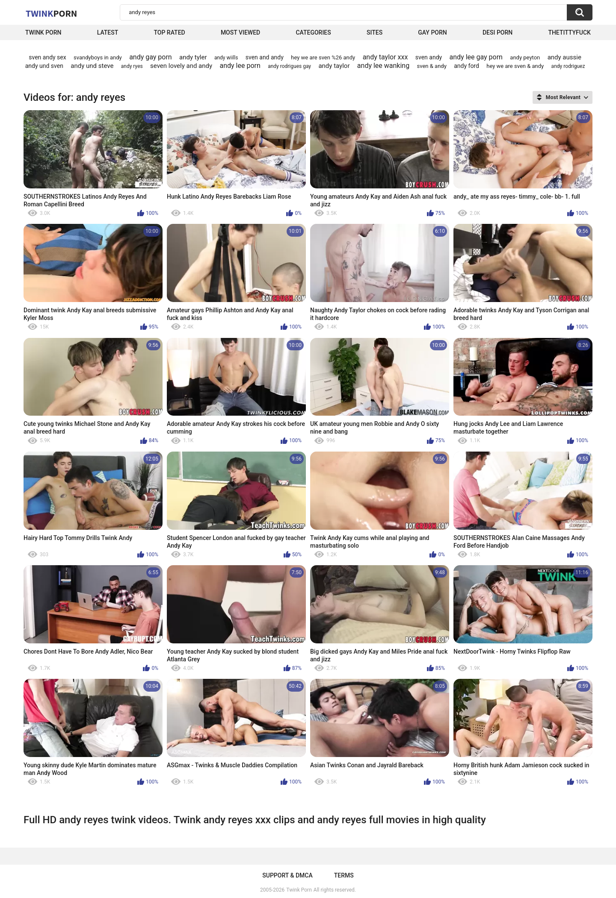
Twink (51, 13)
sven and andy (265, 57)
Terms (344, 875)
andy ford (466, 65)
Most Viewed (240, 32)
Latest (107, 32)
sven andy (428, 57)
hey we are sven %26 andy (323, 57)
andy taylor (333, 66)
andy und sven (44, 65)
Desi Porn (497, 32)
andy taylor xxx (385, 57)
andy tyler (193, 57)
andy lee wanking (383, 66)
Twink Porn (43, 32)
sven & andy (432, 66)
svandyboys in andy (98, 57)
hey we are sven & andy (515, 66)
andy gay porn (150, 57)
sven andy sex (47, 57)
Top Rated (169, 32)
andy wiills (226, 58)
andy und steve (92, 66)
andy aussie (564, 57)
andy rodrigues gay (289, 66)
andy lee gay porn (476, 57)
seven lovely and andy (181, 66)
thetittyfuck (569, 32)
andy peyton (525, 57)
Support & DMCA (287, 875)
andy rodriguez (568, 66)
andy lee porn (239, 66)
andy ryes (132, 66)
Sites (374, 32)
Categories (313, 32)
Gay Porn (432, 32)
